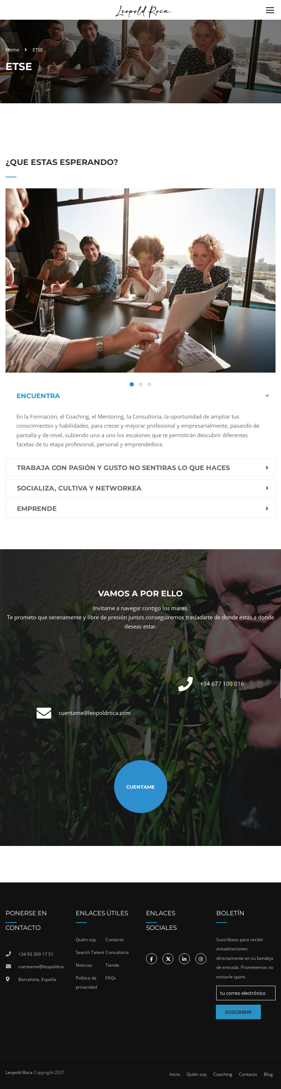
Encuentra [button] (38, 396)
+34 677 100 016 (222, 683)
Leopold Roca (19, 1072)
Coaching (222, 1074)
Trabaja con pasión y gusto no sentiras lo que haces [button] (123, 468)
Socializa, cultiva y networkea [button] (79, 488)
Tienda (112, 965)
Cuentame (140, 787)
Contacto (114, 939)
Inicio (174, 1074)
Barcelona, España (37, 979)
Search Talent (90, 952)
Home (12, 49)
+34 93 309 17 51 (35, 954)
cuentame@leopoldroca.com (95, 712)
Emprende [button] (37, 509)
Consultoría (117, 952)
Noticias (84, 965)
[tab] (140, 396)
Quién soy (86, 939)
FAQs (110, 978)
